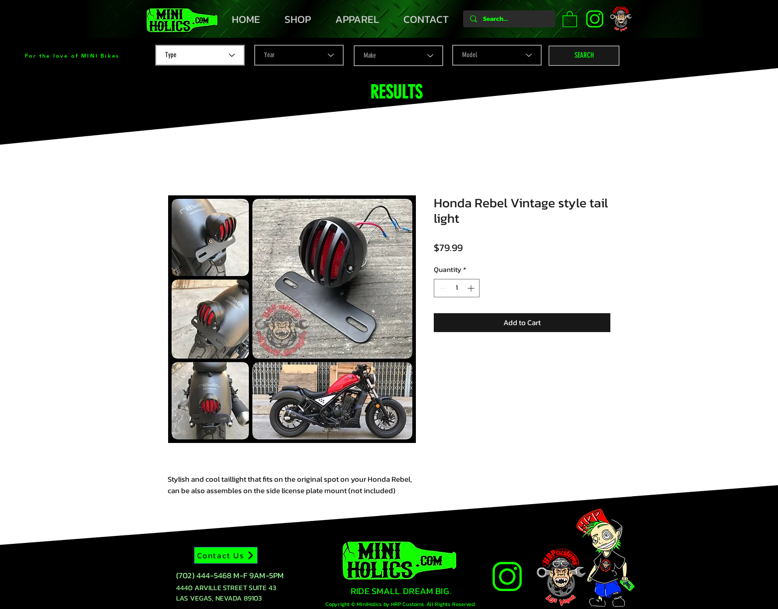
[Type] (200, 55)
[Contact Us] (226, 555)
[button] (570, 18)
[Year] (299, 55)
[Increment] (472, 288)
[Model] (497, 55)
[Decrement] (441, 288)
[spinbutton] (457, 288)
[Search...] (508, 18)
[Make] (398, 55)
